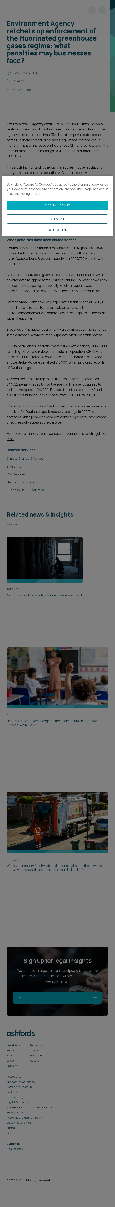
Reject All (57, 219)
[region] (57, 206)
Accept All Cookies (57, 205)
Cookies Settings (57, 230)
